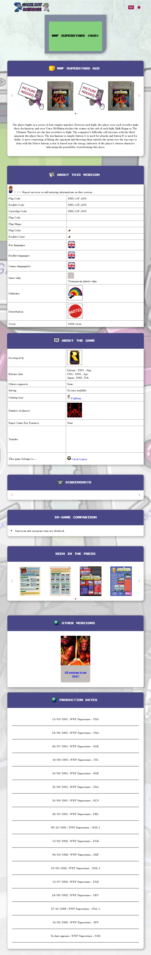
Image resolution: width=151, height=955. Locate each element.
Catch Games (77, 459)
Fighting (75, 398)
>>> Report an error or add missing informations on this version (53, 192)
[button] (139, 96)
